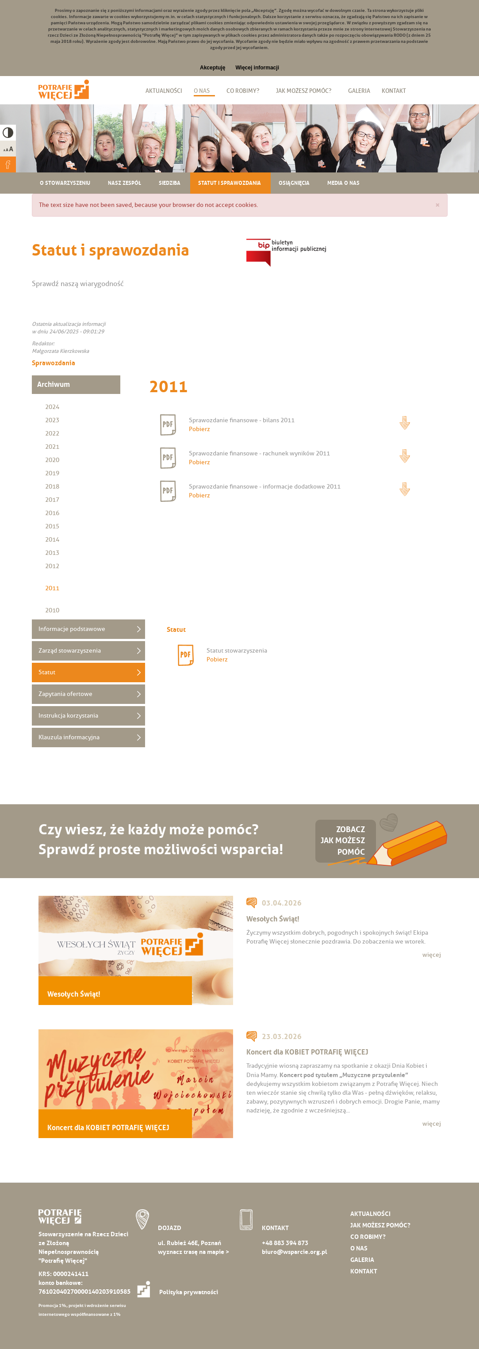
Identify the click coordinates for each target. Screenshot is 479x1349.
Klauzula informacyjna (69, 737)
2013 (52, 553)
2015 (52, 526)
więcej (431, 955)
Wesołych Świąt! (73, 994)
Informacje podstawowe (71, 629)
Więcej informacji (257, 68)
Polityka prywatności (180, 1292)
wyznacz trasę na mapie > (193, 1252)
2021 (52, 447)
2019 (52, 473)
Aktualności (164, 90)
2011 (52, 588)
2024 (52, 407)
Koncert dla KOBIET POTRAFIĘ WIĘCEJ (108, 1128)
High (8, 133)
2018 (52, 486)
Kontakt (394, 90)
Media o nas (343, 183)
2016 (52, 513)
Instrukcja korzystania (68, 715)
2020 (52, 460)
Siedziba (169, 183)
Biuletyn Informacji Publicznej (421, 90)
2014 (52, 539)
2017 (52, 500)
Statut (46, 672)
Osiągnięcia (294, 183)
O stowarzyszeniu (65, 183)
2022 (52, 433)
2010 (52, 610)
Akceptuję (212, 68)
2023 (52, 420)
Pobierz (404, 423)
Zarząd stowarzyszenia (69, 650)
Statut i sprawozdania (229, 183)
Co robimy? (242, 90)
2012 (52, 566)
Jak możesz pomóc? (303, 90)
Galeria (359, 90)
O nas (202, 90)
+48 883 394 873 (285, 1243)
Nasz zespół (124, 183)
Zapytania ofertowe (65, 694)
